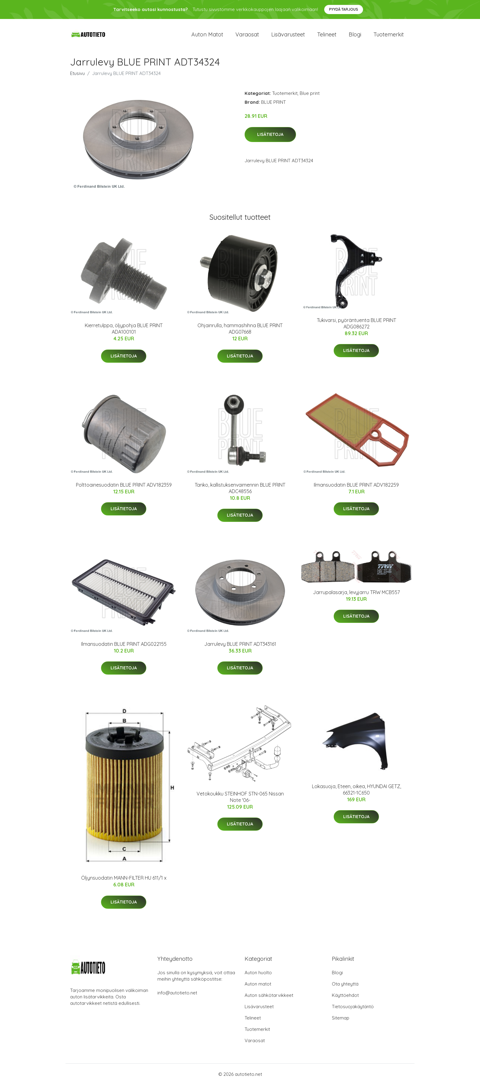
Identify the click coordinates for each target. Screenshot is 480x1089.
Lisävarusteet (288, 36)
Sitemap (340, 1022)
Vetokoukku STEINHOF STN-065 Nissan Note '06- (240, 801)
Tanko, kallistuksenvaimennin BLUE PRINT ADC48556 (240, 492)
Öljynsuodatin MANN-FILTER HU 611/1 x (124, 882)
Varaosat (247, 36)
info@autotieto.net (177, 997)
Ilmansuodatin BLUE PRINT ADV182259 (356, 489)
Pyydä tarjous (343, 9)
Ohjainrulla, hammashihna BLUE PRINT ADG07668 (240, 333)
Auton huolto (258, 977)
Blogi (355, 36)
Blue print (310, 97)
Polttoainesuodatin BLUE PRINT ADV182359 (124, 489)
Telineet (326, 36)
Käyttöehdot (345, 999)
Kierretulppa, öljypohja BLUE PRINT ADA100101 (124, 333)
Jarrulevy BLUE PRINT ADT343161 (240, 648)
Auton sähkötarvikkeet (269, 999)
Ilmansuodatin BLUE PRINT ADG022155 (124, 648)
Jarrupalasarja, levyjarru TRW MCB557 (356, 596)
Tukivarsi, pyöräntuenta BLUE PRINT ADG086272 (356, 327)
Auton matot (207, 36)
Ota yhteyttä (345, 988)
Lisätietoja (270, 138)
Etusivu (77, 77)
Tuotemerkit (388, 36)
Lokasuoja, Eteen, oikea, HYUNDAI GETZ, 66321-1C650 (356, 794)
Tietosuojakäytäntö (353, 1011)
